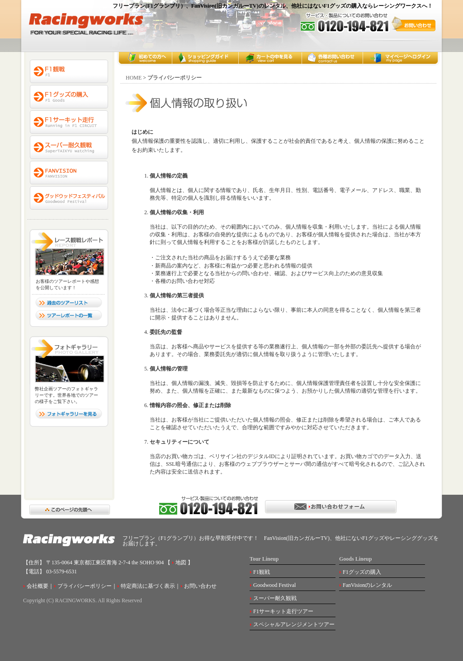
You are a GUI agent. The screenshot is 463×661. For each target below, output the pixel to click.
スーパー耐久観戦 (275, 598)
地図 (180, 562)
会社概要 (37, 586)
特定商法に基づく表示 (148, 586)
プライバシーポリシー (84, 586)
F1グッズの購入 (362, 572)
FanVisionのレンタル (367, 585)
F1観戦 (261, 572)
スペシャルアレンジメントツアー (294, 624)
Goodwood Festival (274, 585)
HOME (134, 78)
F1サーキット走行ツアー (283, 611)
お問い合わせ (200, 586)
